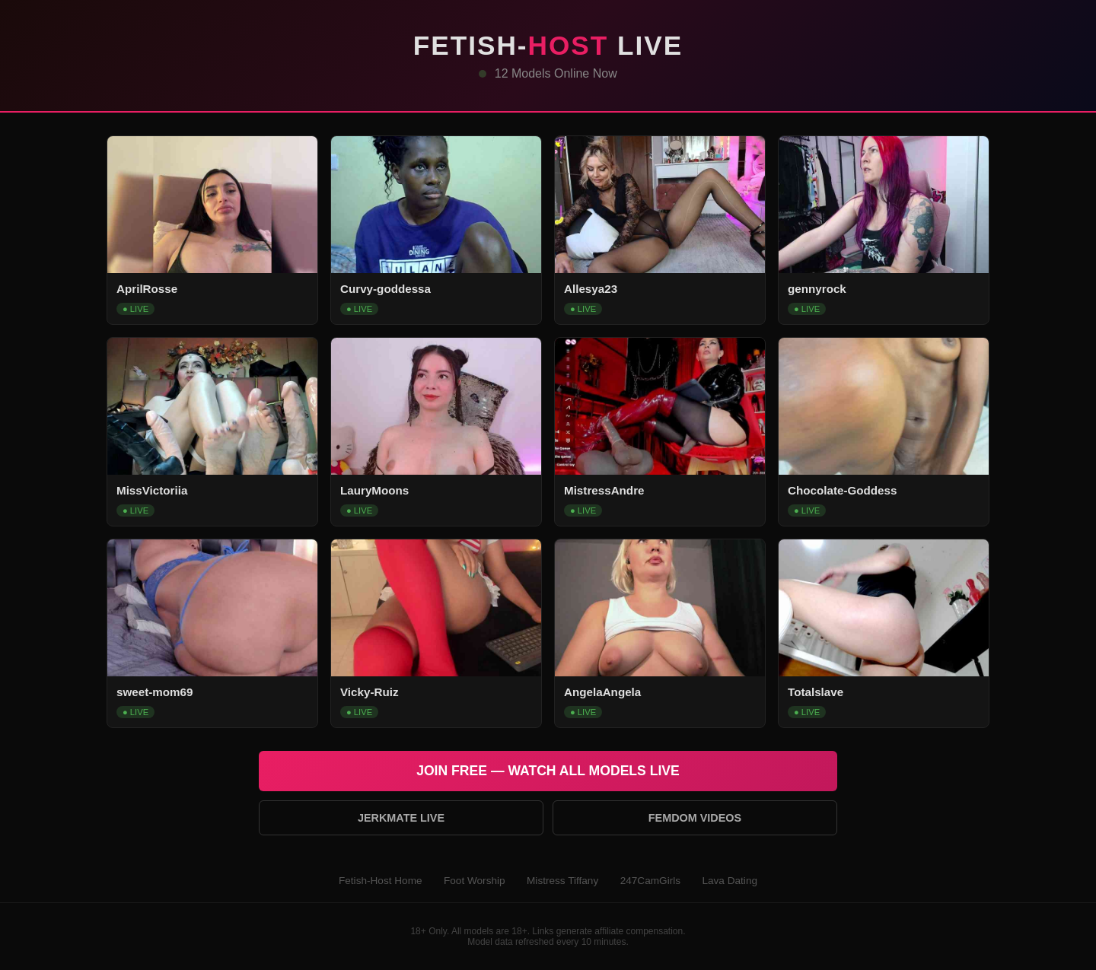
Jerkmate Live (401, 818)
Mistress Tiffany (562, 880)
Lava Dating (729, 880)
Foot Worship (474, 880)
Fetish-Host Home (380, 880)
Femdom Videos (694, 818)
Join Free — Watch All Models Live (548, 770)
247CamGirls (650, 880)
